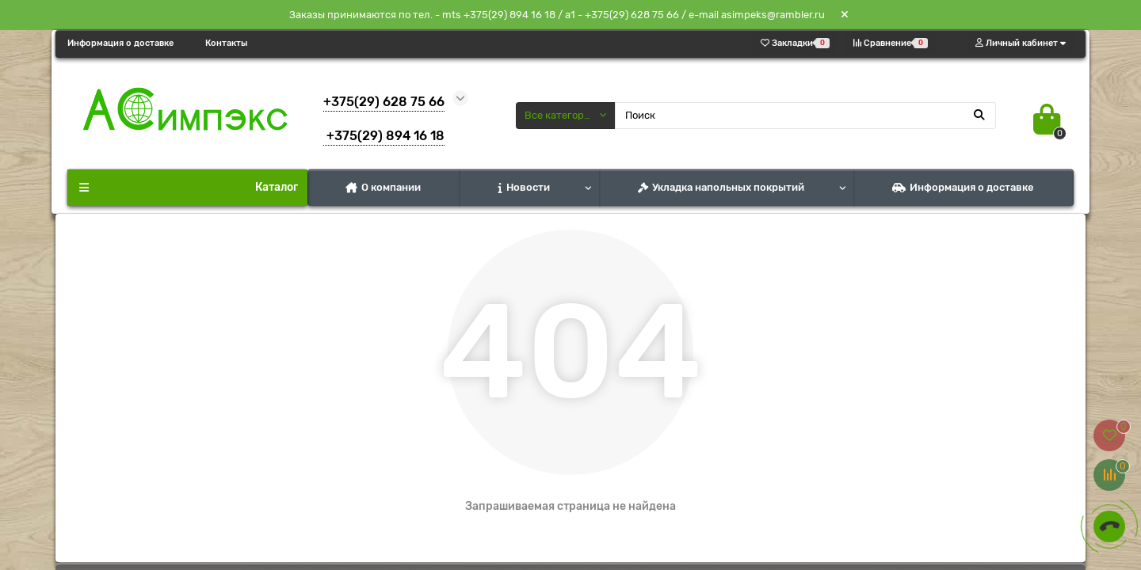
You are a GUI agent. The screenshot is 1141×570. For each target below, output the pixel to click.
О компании (383, 187)
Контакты (226, 43)
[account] (1020, 43)
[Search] (806, 115)
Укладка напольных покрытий (721, 187)
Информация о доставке (120, 43)
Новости (524, 187)
